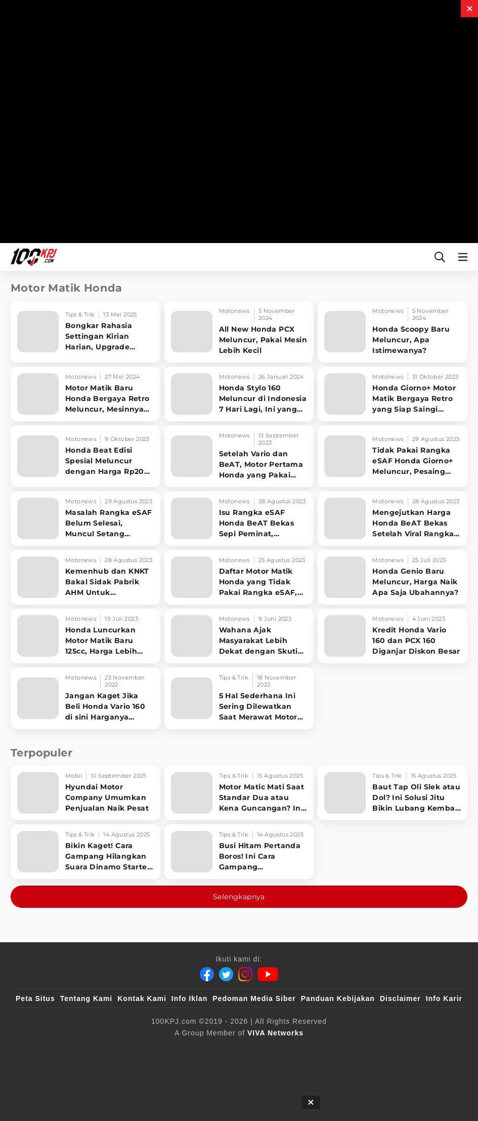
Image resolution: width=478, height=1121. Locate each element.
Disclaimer (400, 998)
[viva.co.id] (43, 1050)
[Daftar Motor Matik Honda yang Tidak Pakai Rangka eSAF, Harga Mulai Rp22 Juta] (239, 577)
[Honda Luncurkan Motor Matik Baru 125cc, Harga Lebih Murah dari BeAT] (85, 636)
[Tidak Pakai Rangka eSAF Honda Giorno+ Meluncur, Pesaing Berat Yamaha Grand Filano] (392, 456)
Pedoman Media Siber (253, 998)
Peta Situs (35, 998)
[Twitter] (226, 974)
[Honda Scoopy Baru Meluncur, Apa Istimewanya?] (392, 332)
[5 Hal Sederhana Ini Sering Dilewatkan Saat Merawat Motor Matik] (239, 698)
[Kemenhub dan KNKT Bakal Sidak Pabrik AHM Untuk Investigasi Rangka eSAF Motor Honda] (85, 577)
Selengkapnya (239, 896)
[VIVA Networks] (275, 1033)
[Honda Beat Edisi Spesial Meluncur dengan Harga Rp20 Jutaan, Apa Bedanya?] (85, 456)
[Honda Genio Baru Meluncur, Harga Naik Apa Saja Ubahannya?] (392, 577)
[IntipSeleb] (385, 1050)
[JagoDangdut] (438, 1050)
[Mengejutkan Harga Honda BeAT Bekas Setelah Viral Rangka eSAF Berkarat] (392, 518)
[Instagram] (245, 974)
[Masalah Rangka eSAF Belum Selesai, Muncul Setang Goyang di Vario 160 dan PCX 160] (85, 518)
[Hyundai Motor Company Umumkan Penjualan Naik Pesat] (85, 793)
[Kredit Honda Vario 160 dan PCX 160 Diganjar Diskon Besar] (392, 636)
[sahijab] (132, 1050)
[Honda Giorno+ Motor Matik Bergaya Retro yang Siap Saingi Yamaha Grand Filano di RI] (392, 394)
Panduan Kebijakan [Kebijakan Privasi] (338, 998)
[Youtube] (267, 974)
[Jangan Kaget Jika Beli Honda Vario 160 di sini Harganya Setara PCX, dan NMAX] (85, 698)
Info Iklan (189, 998)
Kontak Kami (141, 998)
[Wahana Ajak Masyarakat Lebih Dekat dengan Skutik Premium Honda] (239, 636)
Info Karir (444, 998)
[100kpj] (90, 1050)
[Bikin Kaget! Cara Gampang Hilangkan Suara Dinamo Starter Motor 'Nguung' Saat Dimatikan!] (85, 851)
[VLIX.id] (178, 1050)
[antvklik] (336, 1050)
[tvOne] (259, 1050)
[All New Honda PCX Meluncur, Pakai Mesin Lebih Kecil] (239, 332)
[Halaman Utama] (32, 257)
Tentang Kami (86, 998)
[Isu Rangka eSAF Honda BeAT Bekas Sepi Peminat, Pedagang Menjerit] (239, 518)
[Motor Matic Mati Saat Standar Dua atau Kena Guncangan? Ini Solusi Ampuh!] (239, 793)
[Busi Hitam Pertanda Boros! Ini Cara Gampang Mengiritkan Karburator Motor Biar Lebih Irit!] (239, 851)
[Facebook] (207, 974)
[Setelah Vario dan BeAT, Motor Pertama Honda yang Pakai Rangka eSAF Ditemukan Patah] (239, 456)
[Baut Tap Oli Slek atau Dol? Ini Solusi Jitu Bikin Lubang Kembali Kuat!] (392, 793)
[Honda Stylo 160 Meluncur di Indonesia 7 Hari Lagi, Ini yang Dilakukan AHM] (239, 394)
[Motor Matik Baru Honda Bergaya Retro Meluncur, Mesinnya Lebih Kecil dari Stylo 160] (85, 394)
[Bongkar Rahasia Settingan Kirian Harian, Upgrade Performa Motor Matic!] (85, 332)
